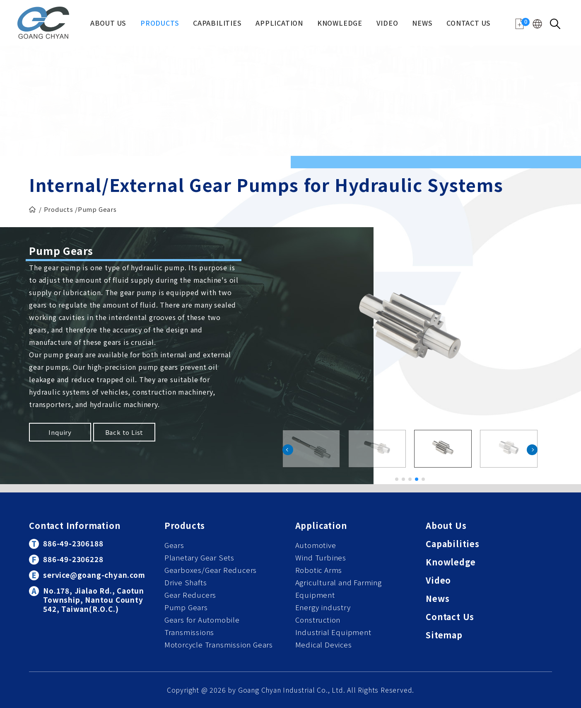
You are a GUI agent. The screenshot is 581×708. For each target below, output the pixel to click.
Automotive (315, 545)
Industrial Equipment (333, 632)
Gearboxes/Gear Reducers (210, 570)
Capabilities (217, 23)
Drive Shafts (185, 582)
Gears (174, 545)
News (422, 23)
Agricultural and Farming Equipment (338, 588)
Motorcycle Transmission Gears (218, 644)
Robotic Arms (318, 570)
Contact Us (468, 23)
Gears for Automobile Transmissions (202, 625)
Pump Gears (186, 607)
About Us (108, 23)
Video (387, 23)
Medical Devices (323, 644)
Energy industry (323, 607)
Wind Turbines (320, 557)
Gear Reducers (190, 594)
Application (279, 23)
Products (159, 23)
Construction (318, 619)
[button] (532, 449)
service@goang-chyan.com (94, 575)
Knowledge (339, 23)
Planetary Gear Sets (199, 557)
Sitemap (444, 635)
